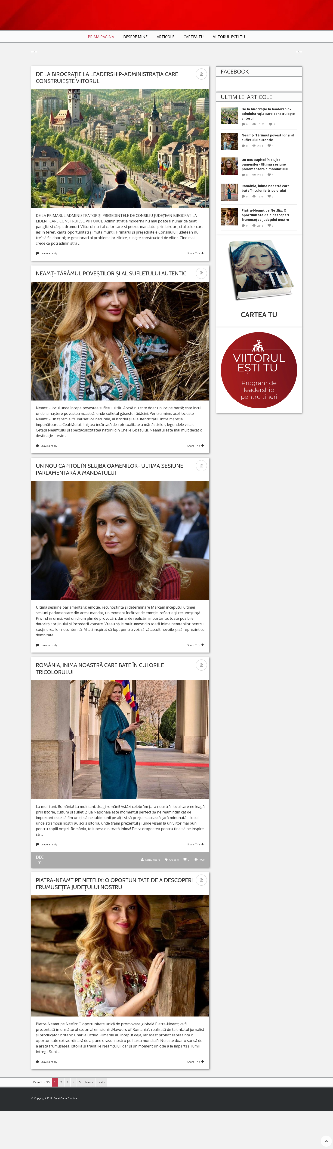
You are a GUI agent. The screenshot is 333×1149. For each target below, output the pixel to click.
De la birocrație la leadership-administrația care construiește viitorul (268, 152)
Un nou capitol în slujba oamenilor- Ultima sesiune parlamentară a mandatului (109, 507)
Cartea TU (194, 36)
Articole (165, 36)
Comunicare (152, 898)
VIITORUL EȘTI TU (229, 36)
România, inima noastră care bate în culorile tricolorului (266, 226)
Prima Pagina (101, 36)
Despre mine (135, 36)
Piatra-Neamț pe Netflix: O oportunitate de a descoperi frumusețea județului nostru (114, 922)
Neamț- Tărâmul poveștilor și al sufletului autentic (111, 311)
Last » (101, 1121)
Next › (89, 1121)
